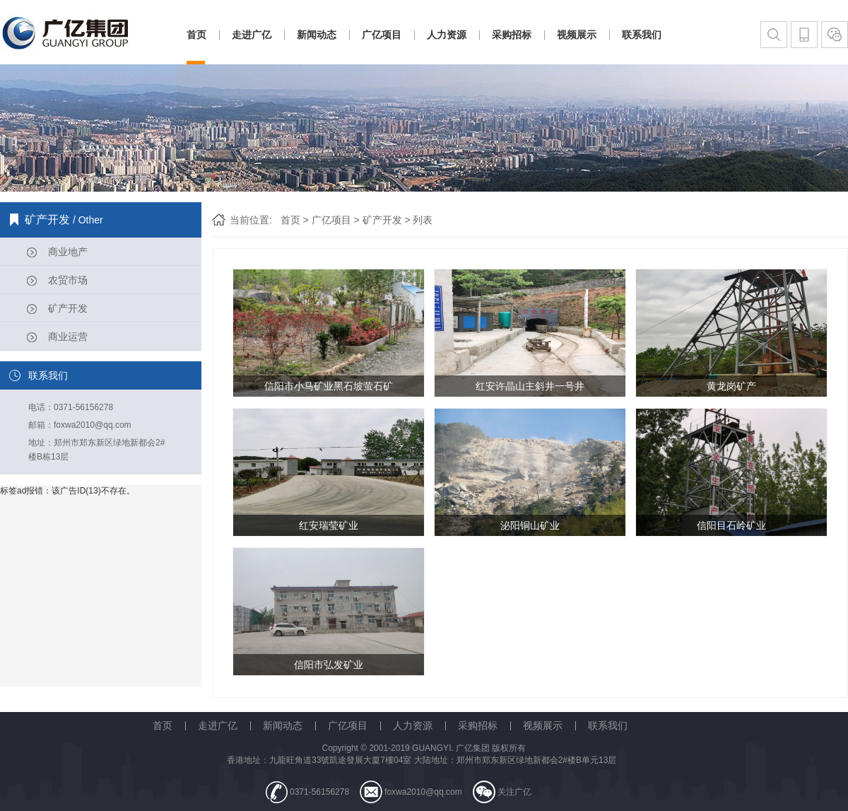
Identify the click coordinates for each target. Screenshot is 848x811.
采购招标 (511, 34)
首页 (196, 34)
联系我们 (641, 34)
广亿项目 (381, 34)
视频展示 (576, 34)
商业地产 (68, 251)
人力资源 (446, 34)
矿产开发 (68, 308)
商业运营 (68, 336)
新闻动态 (316, 34)
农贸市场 (68, 280)
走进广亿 (251, 34)
